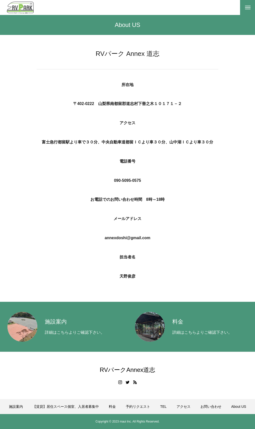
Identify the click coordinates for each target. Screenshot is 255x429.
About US (238, 407)
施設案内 (16, 407)
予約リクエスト (138, 407)
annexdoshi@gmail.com (127, 239)
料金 (112, 407)
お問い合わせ (210, 407)
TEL (163, 407)
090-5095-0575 (127, 182)
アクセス (184, 407)
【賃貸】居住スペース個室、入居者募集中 (66, 407)
